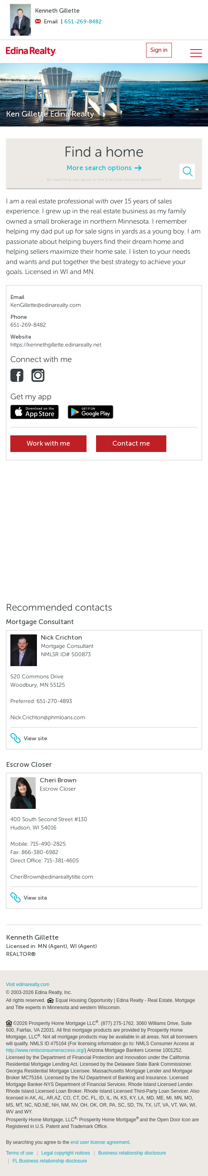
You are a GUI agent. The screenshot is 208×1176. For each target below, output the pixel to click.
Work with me (48, 443)
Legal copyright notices (65, 1153)
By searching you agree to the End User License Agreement (104, 179)
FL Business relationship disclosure (49, 1161)
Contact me (131, 443)
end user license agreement (100, 1142)
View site (28, 738)
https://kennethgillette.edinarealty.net (55, 345)
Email (46, 22)
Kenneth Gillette (57, 11)
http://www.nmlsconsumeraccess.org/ (45, 1050)
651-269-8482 (83, 22)
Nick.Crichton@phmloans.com (47, 717)
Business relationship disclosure (132, 1153)
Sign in (159, 50)
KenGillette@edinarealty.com (45, 305)
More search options (104, 168)
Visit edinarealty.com (28, 984)
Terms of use (19, 1153)
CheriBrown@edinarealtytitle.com (51, 877)
